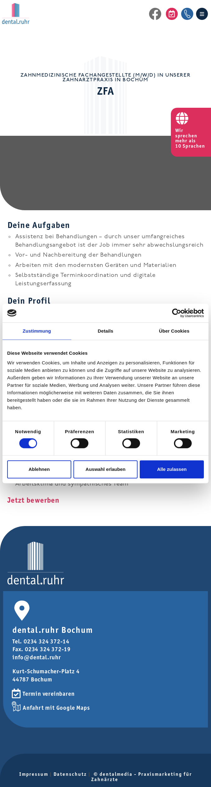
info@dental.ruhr (36, 657)
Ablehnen (39, 469)
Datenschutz (70, 774)
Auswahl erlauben (105, 469)
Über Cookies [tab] (174, 331)
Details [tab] (105, 331)
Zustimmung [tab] (37, 331)
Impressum (33, 774)
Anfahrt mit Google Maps (56, 707)
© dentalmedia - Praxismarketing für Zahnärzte (141, 776)
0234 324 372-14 (46, 641)
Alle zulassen (172, 469)
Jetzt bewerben (33, 500)
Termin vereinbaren (48, 693)
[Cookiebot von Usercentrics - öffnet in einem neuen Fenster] (176, 313)
